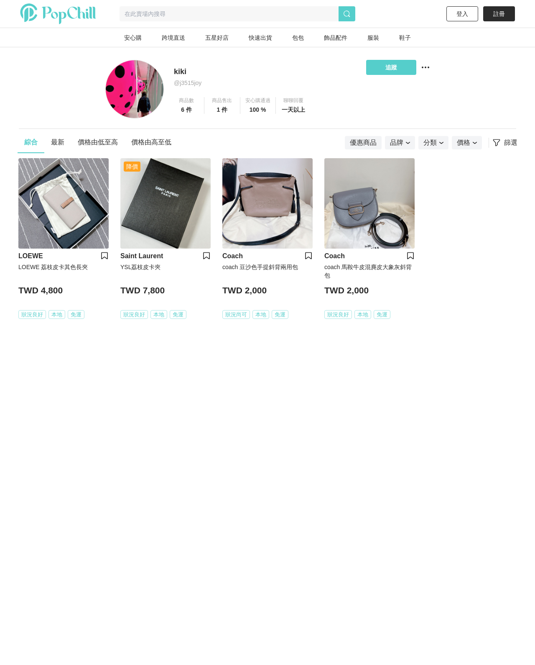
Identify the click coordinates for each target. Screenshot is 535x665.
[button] (186, 105)
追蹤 (391, 67)
